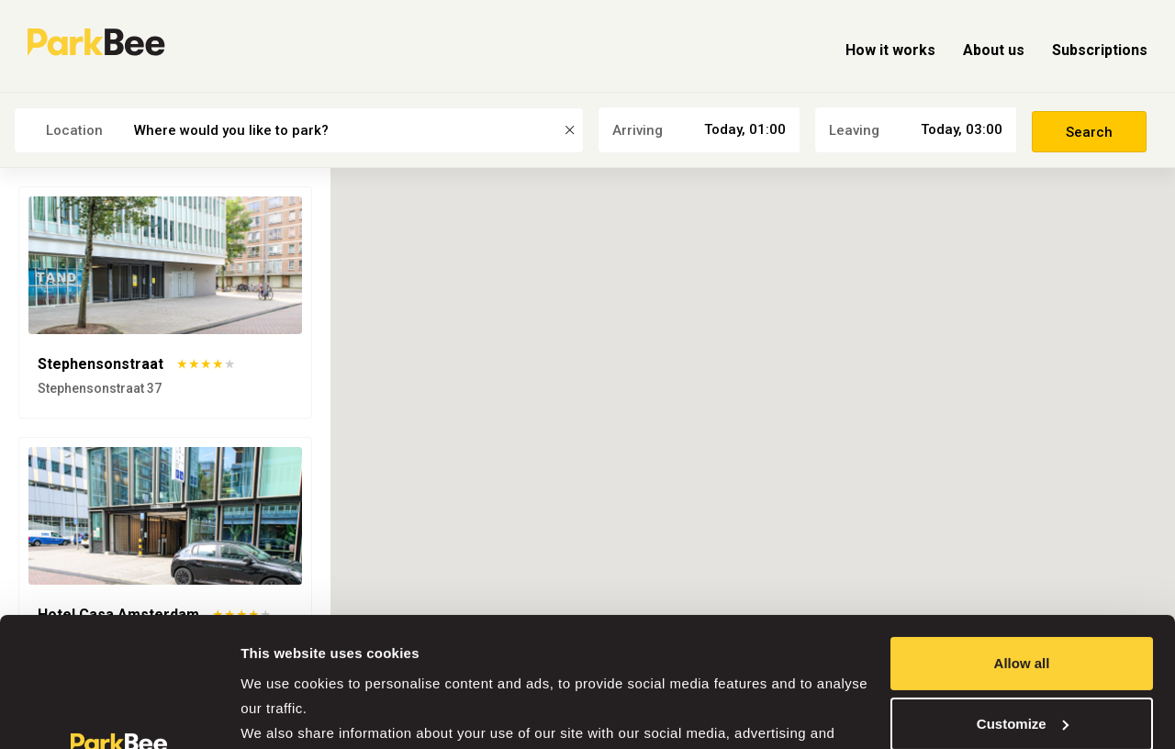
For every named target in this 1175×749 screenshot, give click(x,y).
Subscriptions (1099, 50)
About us (993, 50)
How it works (890, 50)
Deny (1022, 662)
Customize (1023, 601)
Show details (283, 713)
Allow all (1022, 542)
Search (1089, 132)
